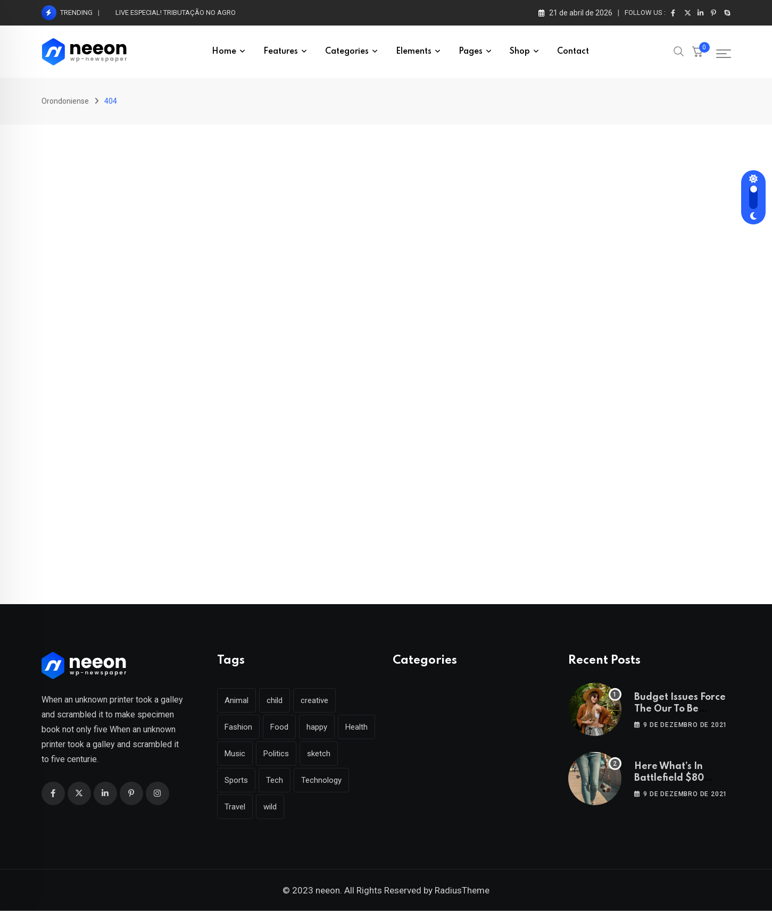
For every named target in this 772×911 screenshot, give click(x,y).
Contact (573, 51)
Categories (347, 51)
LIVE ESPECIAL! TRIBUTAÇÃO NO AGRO (175, 12)
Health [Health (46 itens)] (356, 727)
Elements (413, 51)
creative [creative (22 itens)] (314, 700)
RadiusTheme (462, 890)
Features (280, 51)
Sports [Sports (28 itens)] (236, 780)
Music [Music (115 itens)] (235, 753)
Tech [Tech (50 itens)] (274, 780)
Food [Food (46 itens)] (279, 727)
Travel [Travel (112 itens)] (235, 807)
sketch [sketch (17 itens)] (318, 753)
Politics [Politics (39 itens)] (276, 753)
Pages (471, 51)
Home (224, 51)
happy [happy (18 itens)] (316, 727)
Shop (520, 51)
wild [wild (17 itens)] (270, 807)
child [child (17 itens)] (275, 700)
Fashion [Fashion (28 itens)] (238, 727)
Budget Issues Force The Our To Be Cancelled (680, 709)
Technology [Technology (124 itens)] (321, 780)
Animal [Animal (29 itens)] (236, 700)
